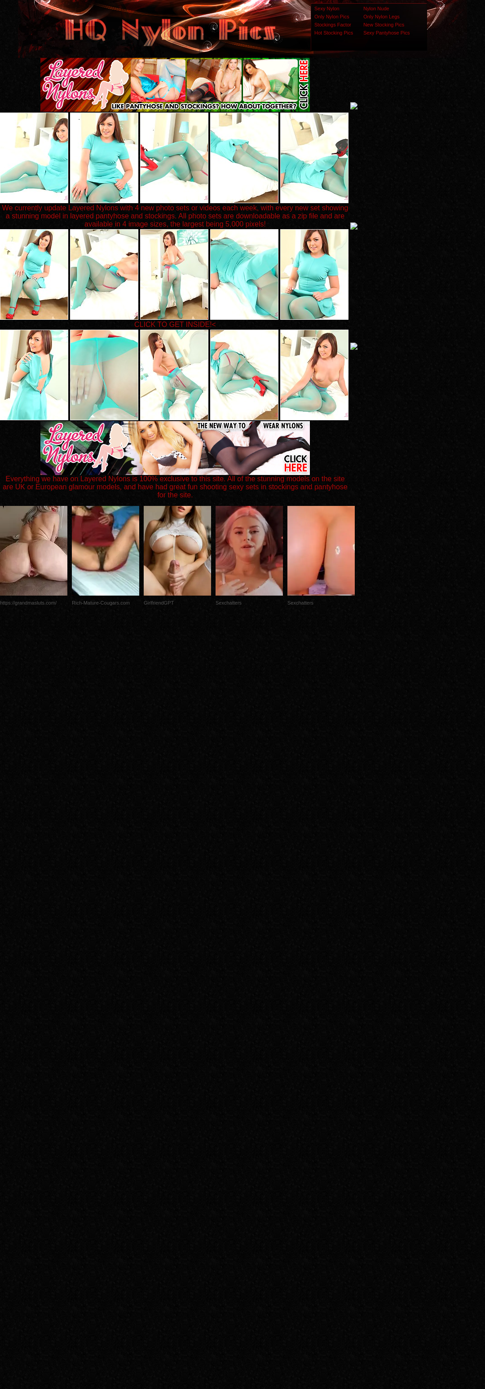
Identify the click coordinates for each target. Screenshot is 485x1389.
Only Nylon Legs (381, 16)
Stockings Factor (332, 24)
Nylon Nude (376, 8)
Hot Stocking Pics (333, 32)
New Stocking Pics (383, 24)
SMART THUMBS (258, 1211)
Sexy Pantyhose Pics (386, 32)
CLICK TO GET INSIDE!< (175, 324)
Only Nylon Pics (331, 16)
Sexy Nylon (327, 8)
